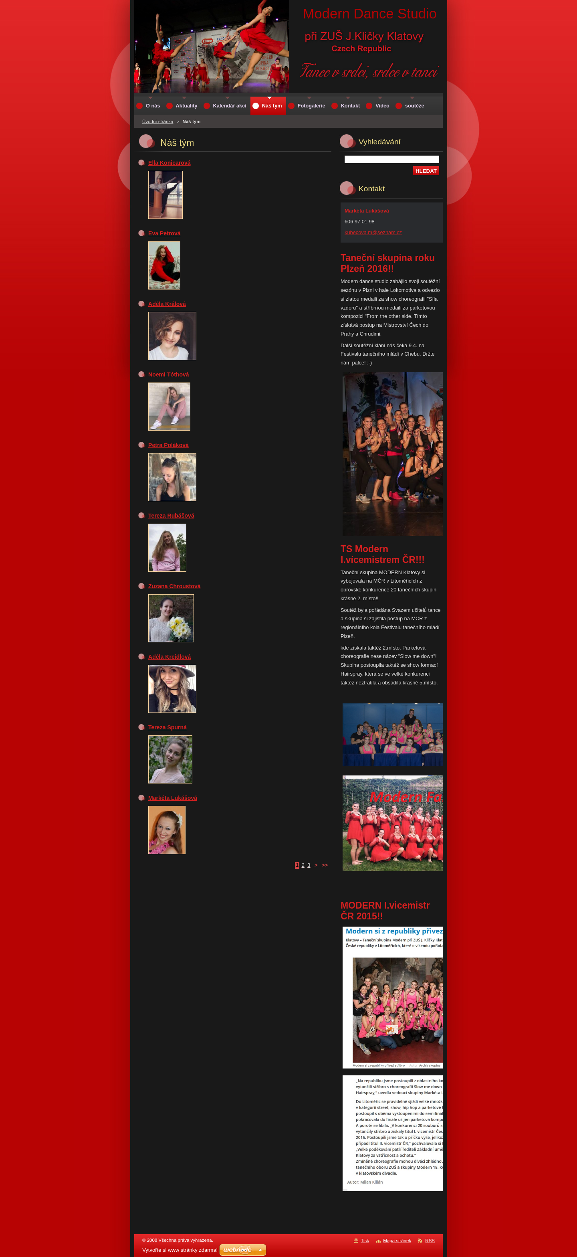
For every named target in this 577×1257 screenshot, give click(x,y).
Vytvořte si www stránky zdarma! (180, 1250)
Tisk (365, 1240)
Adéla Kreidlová (169, 657)
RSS (430, 1240)
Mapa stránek (397, 1240)
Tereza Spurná (167, 727)
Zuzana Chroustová (174, 586)
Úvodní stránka (157, 121)
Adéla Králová (167, 304)
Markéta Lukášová (172, 798)
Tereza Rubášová (171, 515)
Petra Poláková (168, 445)
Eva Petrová (164, 233)
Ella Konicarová (169, 163)
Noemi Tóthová (168, 374)
